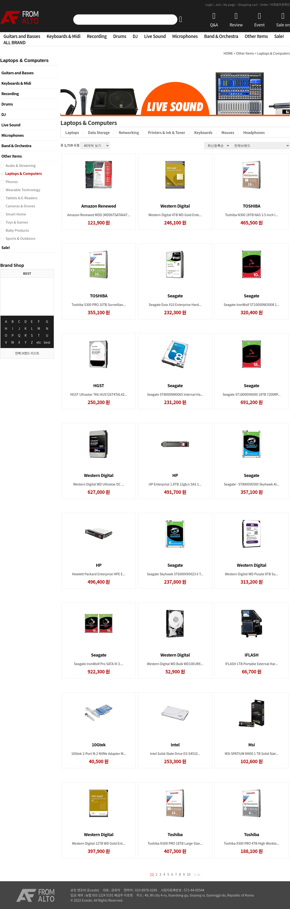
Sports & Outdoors (20, 238)
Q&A (214, 20)
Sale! (279, 36)
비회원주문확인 (280, 4)
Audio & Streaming (20, 165)
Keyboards (203, 132)
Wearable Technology (22, 189)
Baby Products (17, 230)
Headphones (254, 132)
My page (230, 4)
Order (265, 4)
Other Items (256, 36)
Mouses (227, 132)
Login (210, 4)
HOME (228, 53)
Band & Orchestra (221, 36)
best (47, 342)
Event (259, 20)
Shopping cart (248, 4)
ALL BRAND (14, 42)
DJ (135, 36)
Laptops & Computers (23, 173)
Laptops (72, 132)
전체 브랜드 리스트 (27, 353)
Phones (11, 181)
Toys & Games (16, 222)
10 (189, 874)
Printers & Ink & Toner (166, 132)
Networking (129, 132)
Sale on (283, 20)
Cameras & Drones (20, 205)
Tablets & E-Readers (21, 197)
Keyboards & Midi (63, 36)
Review (236, 20)
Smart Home (15, 214)
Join (219, 4)
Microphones (185, 36)
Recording (97, 36)
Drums (119, 36)
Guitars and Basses (21, 36)
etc (39, 342)
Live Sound (155, 36)
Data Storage (99, 132)
